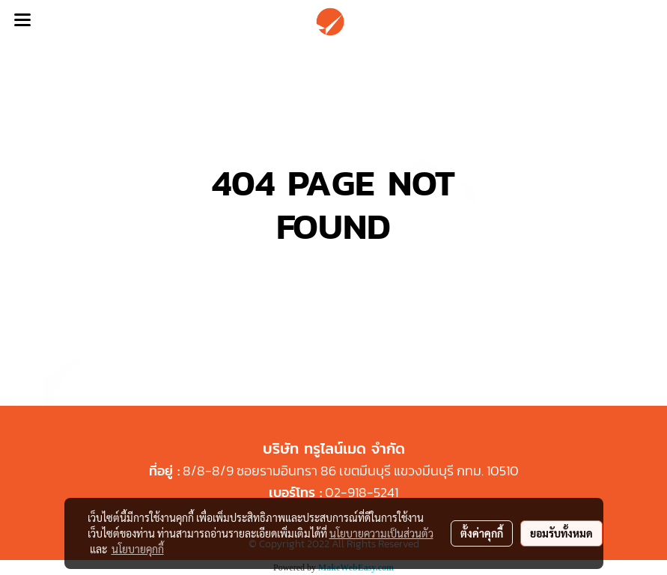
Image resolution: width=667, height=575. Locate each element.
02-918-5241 (361, 492)
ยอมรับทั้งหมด (561, 533)
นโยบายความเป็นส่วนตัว (381, 533)
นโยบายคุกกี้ (138, 549)
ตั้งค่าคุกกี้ (481, 533)
